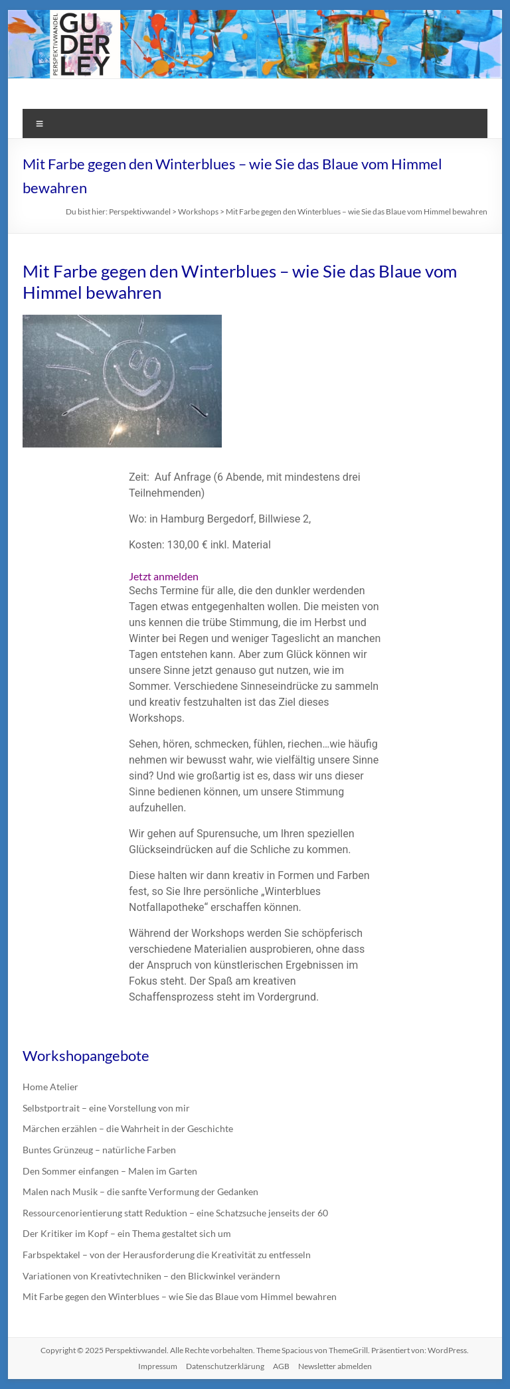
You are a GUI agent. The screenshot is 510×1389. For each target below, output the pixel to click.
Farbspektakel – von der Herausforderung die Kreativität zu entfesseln (167, 1254)
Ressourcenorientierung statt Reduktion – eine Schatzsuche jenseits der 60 (175, 1212)
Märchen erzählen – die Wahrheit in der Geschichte (128, 1128)
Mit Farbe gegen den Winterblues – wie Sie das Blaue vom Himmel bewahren (180, 1296)
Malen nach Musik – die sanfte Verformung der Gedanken (140, 1191)
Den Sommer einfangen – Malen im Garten (110, 1171)
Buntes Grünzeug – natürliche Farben (99, 1149)
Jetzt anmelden (164, 576)
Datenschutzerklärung (225, 1366)
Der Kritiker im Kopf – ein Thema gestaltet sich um (127, 1233)
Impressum (157, 1366)
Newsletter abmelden (335, 1366)
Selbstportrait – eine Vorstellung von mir (106, 1107)
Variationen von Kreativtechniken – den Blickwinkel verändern (151, 1275)
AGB (281, 1366)
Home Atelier (50, 1086)
